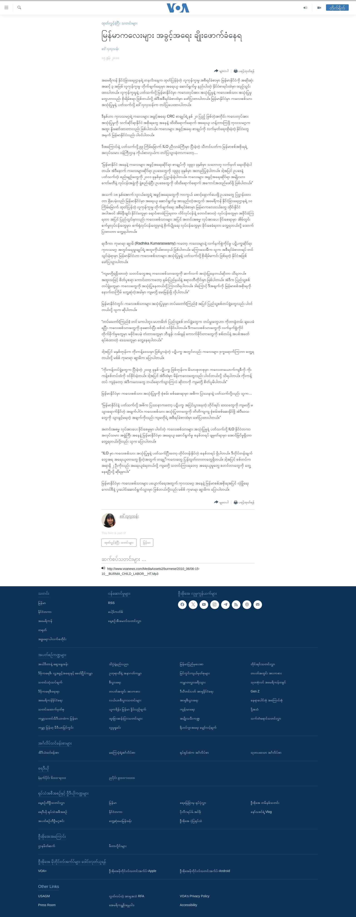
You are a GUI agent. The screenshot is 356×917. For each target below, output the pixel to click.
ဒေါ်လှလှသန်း (110, 48)
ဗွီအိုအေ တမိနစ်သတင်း (265, 802)
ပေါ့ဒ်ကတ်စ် (115, 612)
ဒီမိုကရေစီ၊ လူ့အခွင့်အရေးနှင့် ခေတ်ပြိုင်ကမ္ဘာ (65, 673)
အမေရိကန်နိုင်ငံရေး (50, 700)
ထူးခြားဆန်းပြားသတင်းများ (125, 718)
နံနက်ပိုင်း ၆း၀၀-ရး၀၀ (52, 777)
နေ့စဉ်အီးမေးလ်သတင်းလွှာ (124, 621)
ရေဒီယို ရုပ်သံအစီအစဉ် (52, 811)
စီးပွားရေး (115, 682)
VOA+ (42, 871)
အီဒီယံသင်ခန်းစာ (48, 752)
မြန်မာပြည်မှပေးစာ (191, 664)
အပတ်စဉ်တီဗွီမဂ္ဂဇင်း (51, 820)
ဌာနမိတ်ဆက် (46, 846)
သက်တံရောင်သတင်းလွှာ (266, 718)
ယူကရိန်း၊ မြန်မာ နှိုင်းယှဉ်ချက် (127, 709)
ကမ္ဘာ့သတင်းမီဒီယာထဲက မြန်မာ (58, 718)
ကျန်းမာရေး (187, 709)
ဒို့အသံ (255, 709)
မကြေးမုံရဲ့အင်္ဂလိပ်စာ (122, 752)
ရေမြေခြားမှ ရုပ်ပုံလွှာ (193, 802)
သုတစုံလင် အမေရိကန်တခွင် (268, 682)
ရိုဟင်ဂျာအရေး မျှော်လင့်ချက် (198, 727)
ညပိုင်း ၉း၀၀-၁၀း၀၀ (122, 777)
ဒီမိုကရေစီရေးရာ (48, 691)
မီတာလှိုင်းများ (117, 846)
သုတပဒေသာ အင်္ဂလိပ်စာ (266, 752)
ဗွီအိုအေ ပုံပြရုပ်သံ (191, 820)
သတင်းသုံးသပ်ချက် (50, 682)
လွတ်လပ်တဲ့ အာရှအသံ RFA (126, 896)
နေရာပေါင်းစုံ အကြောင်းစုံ (267, 700)
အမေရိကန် (45, 621)
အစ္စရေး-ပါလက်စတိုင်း (52, 639)
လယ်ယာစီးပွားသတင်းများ (125, 700)
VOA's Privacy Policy (194, 896)
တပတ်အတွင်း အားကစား (124, 691)
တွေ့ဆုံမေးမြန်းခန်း (120, 820)
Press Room (47, 905)
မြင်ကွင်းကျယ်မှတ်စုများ (195, 673)
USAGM (44, 896)
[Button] (221, 71)
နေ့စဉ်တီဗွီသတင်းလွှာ (51, 802)
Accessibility (188, 905)
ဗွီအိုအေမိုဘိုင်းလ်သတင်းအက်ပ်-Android (205, 871)
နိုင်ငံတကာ (45, 612)
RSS (111, 602)
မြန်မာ (42, 602)
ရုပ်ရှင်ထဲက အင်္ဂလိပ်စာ (194, 752)
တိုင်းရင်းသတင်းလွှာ (263, 664)
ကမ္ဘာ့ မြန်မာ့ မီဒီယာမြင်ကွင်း (55, 727)
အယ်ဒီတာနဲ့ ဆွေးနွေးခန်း (53, 664)
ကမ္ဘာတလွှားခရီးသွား (192, 682)
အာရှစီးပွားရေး (189, 700)
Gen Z (255, 691)
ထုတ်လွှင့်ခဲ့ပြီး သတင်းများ (119, 23)
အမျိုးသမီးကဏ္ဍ (190, 718)
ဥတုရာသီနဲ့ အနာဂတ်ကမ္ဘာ (125, 673)
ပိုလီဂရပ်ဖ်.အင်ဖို (190, 811)
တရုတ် (42, 630)
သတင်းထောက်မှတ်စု (51, 709)
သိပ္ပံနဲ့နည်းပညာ (119, 664)
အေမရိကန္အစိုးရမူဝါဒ (121, 905)
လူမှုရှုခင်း (115, 727)
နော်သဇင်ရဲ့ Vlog (261, 811)
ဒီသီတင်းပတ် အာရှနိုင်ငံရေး (196, 691)
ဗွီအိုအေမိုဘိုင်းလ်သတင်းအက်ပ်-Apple (132, 871)
